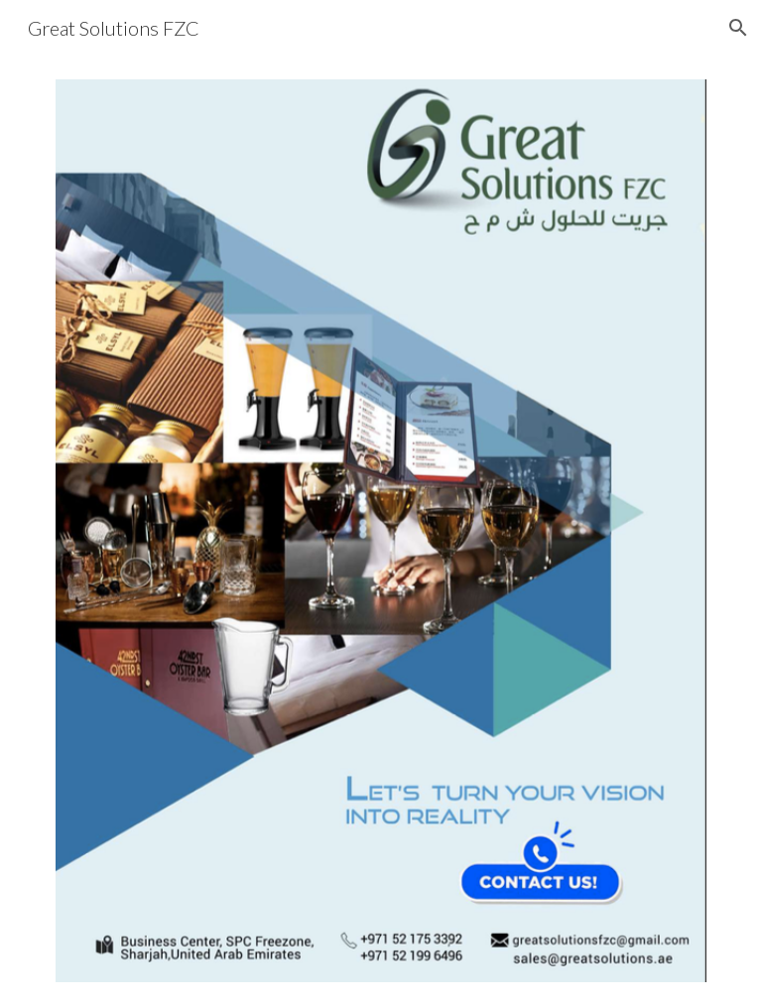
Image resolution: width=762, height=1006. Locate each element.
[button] (738, 28)
